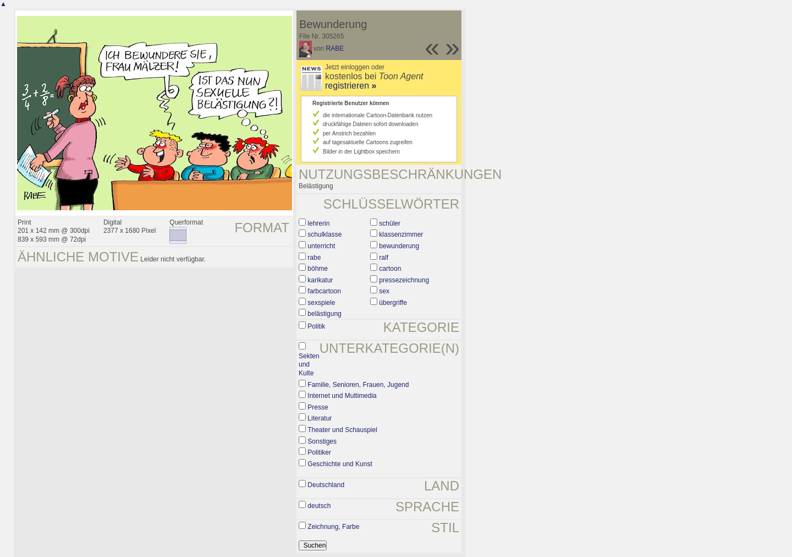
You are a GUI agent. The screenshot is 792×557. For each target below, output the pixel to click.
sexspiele (321, 303)
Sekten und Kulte (309, 364)
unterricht (321, 246)
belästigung (324, 314)
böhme (317, 268)
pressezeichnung (404, 280)
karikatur (320, 280)
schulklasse (324, 234)
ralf (383, 257)
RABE (335, 48)
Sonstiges (322, 441)
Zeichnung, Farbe (333, 527)
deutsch (319, 506)
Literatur (319, 418)
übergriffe (392, 303)
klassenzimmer (401, 234)
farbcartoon (324, 291)
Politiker (319, 452)
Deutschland (325, 485)
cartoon (390, 268)
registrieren (350, 85)
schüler (389, 223)
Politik (316, 326)
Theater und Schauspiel (342, 430)
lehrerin (318, 223)
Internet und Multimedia (341, 396)
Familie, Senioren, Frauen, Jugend (358, 385)
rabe (314, 257)
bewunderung (399, 246)
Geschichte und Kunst (339, 464)
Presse (317, 407)
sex (384, 291)
